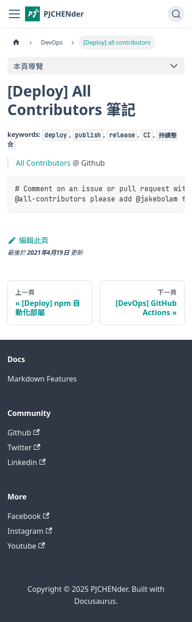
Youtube (26, 546)
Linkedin (26, 462)
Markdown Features (42, 379)
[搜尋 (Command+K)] (176, 14)
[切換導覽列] (14, 14)
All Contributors (43, 163)
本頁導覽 (28, 66)
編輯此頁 (28, 240)
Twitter (23, 447)
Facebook (28, 516)
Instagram (29, 531)
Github (23, 433)
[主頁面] (16, 42)
